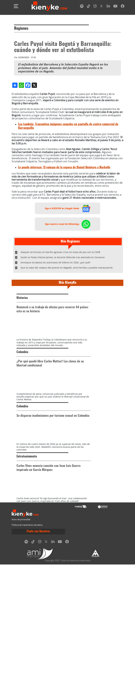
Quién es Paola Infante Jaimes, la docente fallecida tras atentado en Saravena (63, 318)
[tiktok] (88, 6)
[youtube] (115, 6)
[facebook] (122, 6)
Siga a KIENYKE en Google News (67, 269)
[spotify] (82, 6)
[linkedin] (108, 6)
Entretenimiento (27, 568)
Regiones (21, 29)
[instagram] (95, 6)
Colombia (22, 429)
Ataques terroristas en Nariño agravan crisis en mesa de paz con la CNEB (60, 312)
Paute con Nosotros (38, 660)
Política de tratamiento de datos (27, 653)
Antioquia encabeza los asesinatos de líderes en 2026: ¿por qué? (55, 323)
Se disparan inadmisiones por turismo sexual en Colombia (53, 510)
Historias (22, 358)
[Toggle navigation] (16, 6)
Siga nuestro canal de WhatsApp (67, 284)
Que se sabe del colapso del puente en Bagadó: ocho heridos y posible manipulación (67, 328)
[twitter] (101, 6)
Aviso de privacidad (21, 648)
